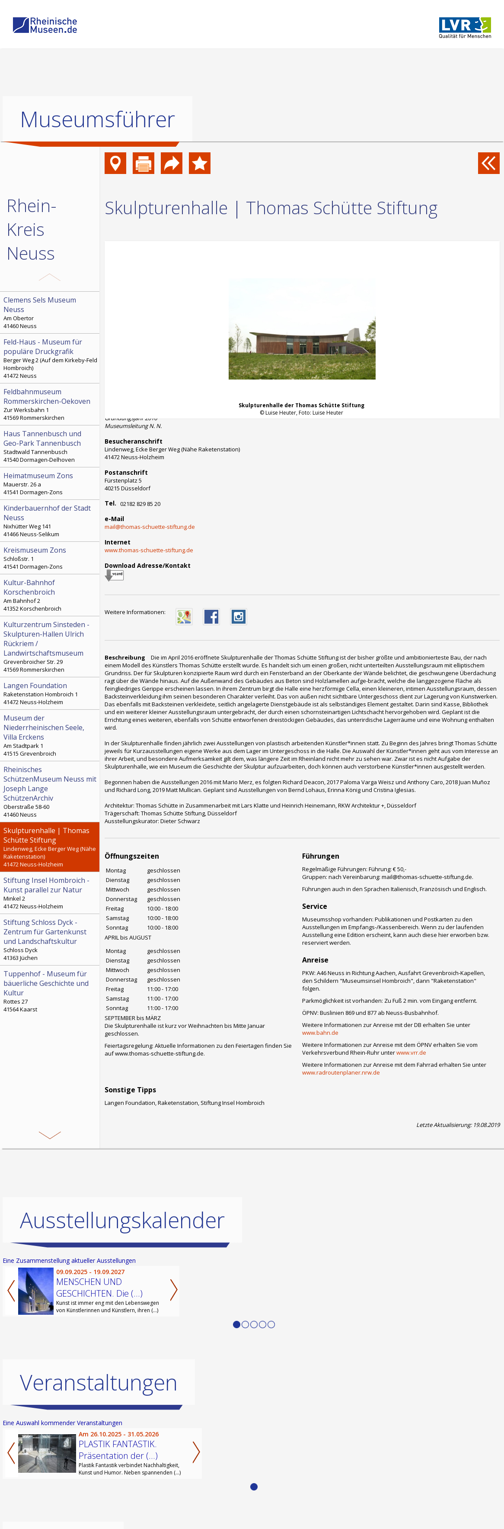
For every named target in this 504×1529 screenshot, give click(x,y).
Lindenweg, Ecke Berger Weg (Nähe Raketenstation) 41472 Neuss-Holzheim (50, 847)
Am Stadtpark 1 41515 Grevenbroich (50, 735)
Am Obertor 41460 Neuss (50, 312)
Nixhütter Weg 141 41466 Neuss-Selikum (50, 520)
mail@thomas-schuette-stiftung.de (150, 527)
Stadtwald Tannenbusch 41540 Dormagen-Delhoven (50, 446)
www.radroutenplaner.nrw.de (341, 1072)
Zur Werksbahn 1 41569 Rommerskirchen (50, 404)
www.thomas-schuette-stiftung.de (149, 550)
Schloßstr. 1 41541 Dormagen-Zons (50, 557)
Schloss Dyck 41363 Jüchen (50, 939)
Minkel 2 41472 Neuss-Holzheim (50, 893)
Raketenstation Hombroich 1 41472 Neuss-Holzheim (50, 693)
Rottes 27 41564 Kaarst (50, 991)
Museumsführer (97, 119)
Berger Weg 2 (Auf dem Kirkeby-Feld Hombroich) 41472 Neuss (50, 358)
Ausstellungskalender (122, 1220)
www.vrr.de (411, 1052)
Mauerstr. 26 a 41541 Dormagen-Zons (50, 483)
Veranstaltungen (99, 1382)
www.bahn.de (320, 1033)
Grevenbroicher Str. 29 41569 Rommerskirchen (50, 646)
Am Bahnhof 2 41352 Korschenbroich (50, 595)
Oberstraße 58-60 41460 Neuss (50, 791)
